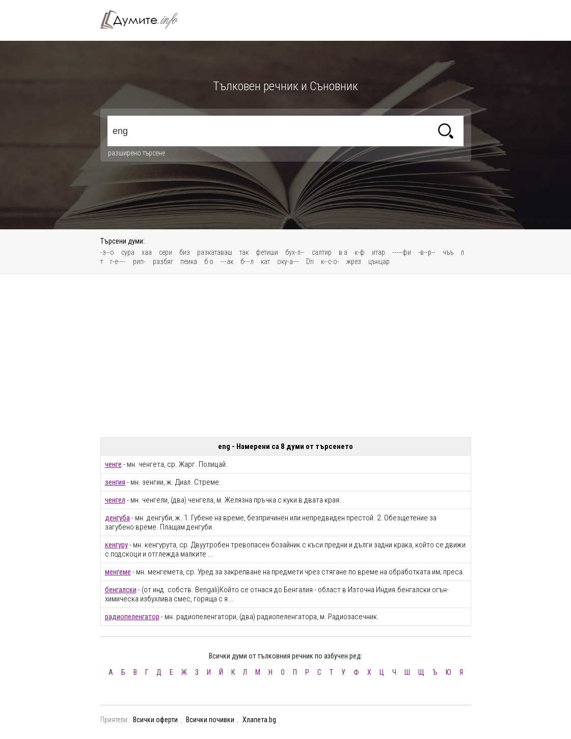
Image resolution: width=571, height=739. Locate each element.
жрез (353, 261)
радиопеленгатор (132, 616)
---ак (227, 261)
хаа (147, 252)
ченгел (115, 500)
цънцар (379, 261)
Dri (310, 261)
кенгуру (116, 544)
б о (208, 261)
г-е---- (118, 261)
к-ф (360, 252)
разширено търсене (136, 153)
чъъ (448, 252)
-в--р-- (427, 252)
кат (265, 261)
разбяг (163, 261)
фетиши (267, 252)
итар (378, 252)
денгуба (117, 517)
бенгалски (121, 589)
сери (165, 252)
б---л (247, 261)
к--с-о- (330, 261)
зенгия (115, 482)
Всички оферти (155, 720)
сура (127, 252)
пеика (188, 261)
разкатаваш (214, 252)
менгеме (118, 571)
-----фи (401, 252)
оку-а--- (288, 261)
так (244, 252)
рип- (139, 261)
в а (343, 252)
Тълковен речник (145, 19)
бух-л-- (295, 252)
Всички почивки (210, 720)
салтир (322, 252)
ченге (113, 464)
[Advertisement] (285, 355)
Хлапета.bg (259, 720)
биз (184, 252)
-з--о (107, 252)
